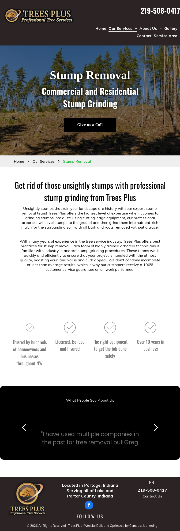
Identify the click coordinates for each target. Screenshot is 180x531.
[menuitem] (100, 28)
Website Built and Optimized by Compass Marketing (121, 525)
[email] (151, 483)
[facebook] (89, 506)
